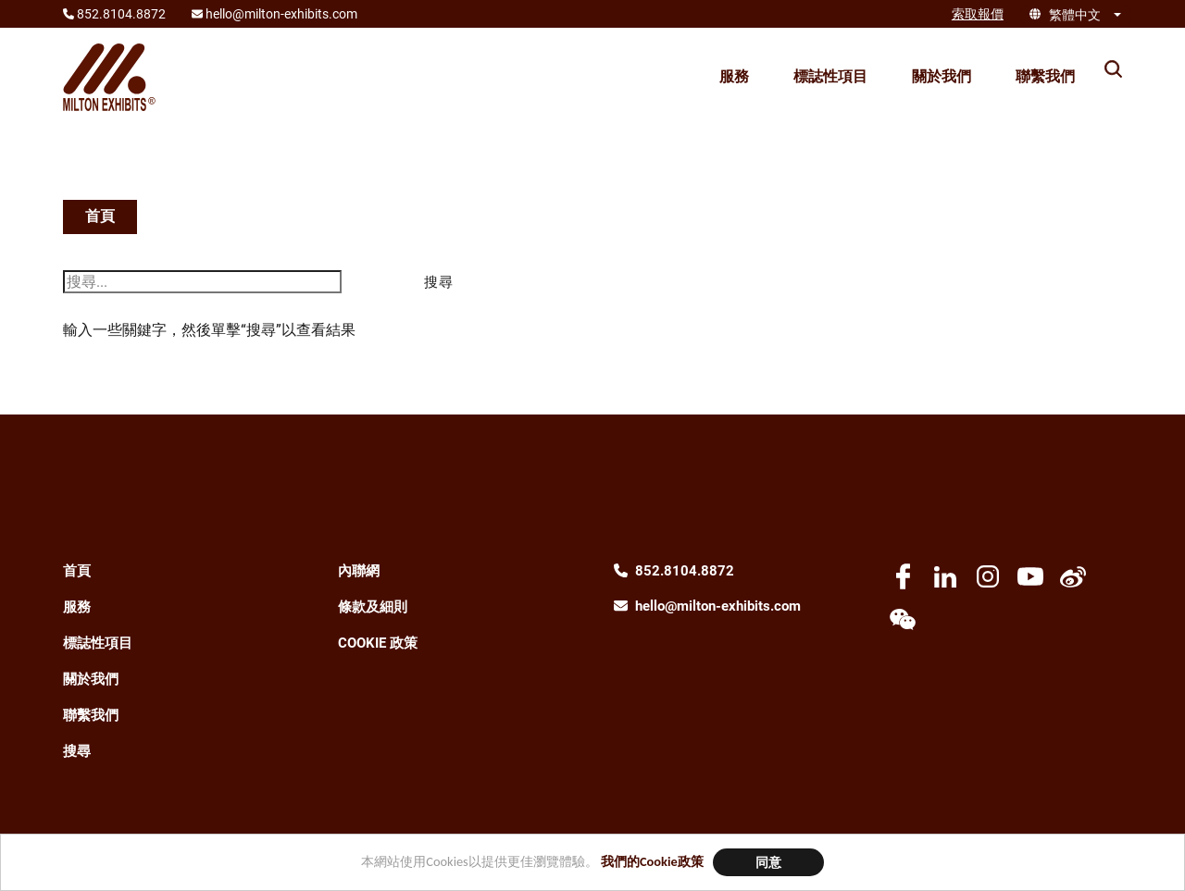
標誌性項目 (830, 76)
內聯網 (359, 571)
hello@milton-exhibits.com (718, 606)
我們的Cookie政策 (652, 861)
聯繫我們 (1045, 76)
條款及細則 (372, 607)
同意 (768, 862)
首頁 (100, 216)
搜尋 (77, 751)
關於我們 (941, 76)
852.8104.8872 (684, 571)
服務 (734, 76)
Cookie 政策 (378, 643)
